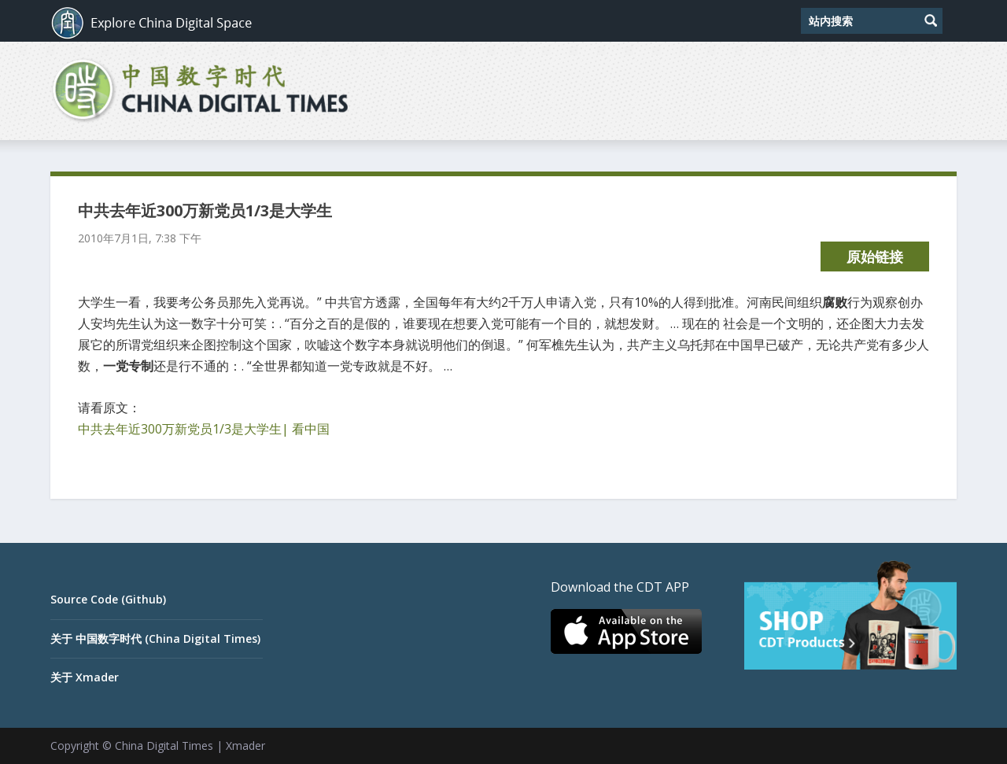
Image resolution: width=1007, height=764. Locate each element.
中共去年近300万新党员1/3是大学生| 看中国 (204, 428)
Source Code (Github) (108, 599)
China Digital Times (164, 745)
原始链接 (875, 256)
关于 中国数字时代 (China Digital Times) (155, 638)
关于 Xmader (84, 677)
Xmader (245, 745)
